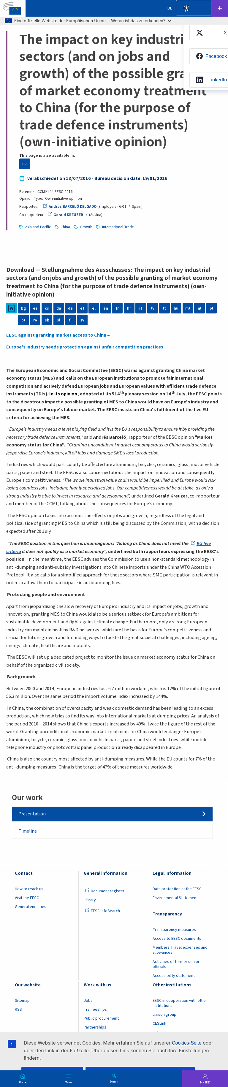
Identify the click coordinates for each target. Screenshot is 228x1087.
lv (152, 308)
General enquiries (30, 907)
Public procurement (101, 1018)
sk (47, 320)
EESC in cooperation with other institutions (180, 1003)
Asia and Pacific (38, 227)
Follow (219, 8)
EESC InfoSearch (102, 911)
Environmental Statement (175, 898)
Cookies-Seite (187, 1042)
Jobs (88, 1001)
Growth (86, 227)
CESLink (159, 1023)
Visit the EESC (27, 898)
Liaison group (164, 1015)
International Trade (118, 227)
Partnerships (95, 1027)
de (70, 308)
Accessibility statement (174, 976)
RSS (18, 1009)
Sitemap (22, 1001)
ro (35, 320)
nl (199, 308)
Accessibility (186, 8)
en (105, 308)
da (58, 308)
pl (211, 308)
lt (164, 308)
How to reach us (29, 889)
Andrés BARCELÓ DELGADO (69, 206)
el (94, 308)
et (82, 308)
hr (129, 308)
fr (117, 308)
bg (23, 308)
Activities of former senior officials (176, 964)
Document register (104, 891)
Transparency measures (174, 930)
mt (188, 308)
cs (47, 308)
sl (58, 320)
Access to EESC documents (177, 939)
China (65, 227)
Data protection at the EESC (177, 889)
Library (90, 900)
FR (24, 164)
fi (70, 320)
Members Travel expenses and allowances (180, 950)
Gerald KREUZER (65, 215)
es (35, 308)
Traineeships (95, 1009)
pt (23, 320)
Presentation (32, 813)
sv (82, 320)
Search (114, 1081)
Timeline (27, 831)
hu (176, 308)
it (140, 308)
